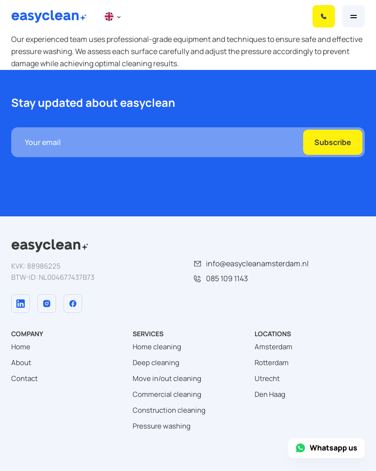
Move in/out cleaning (167, 378)
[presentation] (82, 175)
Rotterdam (272, 362)
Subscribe (332, 142)
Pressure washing (162, 426)
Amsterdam (273, 347)
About (21, 362)
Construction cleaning (169, 410)
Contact (24, 378)
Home (20, 347)
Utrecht (267, 378)
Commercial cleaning (167, 394)
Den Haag (270, 394)
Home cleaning (157, 347)
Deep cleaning (156, 362)
